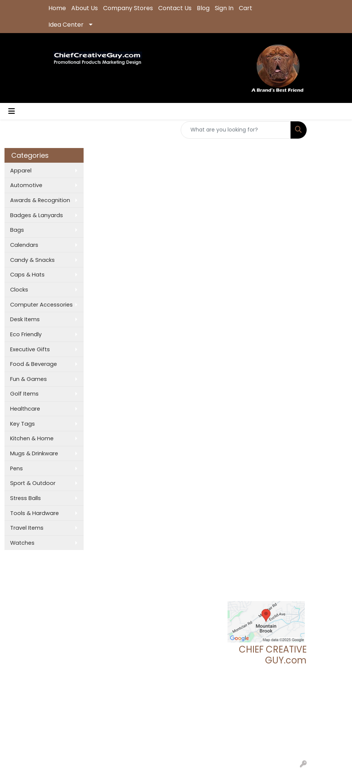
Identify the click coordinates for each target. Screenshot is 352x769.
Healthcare (25, 408)
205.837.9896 (289, 701)
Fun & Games (28, 379)
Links (97, 618)
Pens (16, 468)
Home (57, 8)
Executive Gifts (30, 349)
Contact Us (175, 8)
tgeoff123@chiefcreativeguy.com (271, 710)
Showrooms (107, 597)
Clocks (19, 289)
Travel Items (26, 528)
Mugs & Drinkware (34, 453)
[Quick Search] (236, 130)
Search (100, 587)
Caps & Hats (27, 274)
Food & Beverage (33, 364)
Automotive (26, 185)
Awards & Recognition (40, 200)
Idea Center (66, 24)
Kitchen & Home (32, 438)
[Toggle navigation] (11, 111)
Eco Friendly (26, 334)
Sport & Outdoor (32, 483)
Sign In (224, 8)
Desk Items (25, 319)
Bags (17, 230)
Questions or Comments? (81, 634)
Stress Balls (25, 498)
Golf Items (24, 393)
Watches (22, 543)
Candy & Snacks (32, 260)
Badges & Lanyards (36, 215)
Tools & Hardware (34, 513)
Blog (203, 8)
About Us (84, 8)
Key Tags (22, 424)
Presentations (109, 608)
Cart (245, 8)
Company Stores (128, 8)
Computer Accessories (41, 304)
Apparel (20, 170)
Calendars (24, 245)
